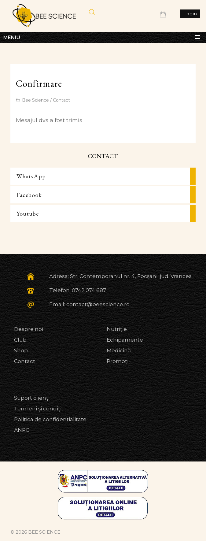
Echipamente (125, 340)
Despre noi (28, 329)
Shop (21, 350)
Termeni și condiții (38, 409)
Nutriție (117, 329)
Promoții (118, 361)
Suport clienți (32, 398)
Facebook (29, 195)
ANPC (21, 430)
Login (190, 14)
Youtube (28, 213)
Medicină (119, 350)
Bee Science (35, 100)
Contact (61, 100)
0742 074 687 (89, 290)
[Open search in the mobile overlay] (92, 12)
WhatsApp (31, 176)
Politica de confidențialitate (50, 419)
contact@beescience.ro (98, 304)
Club (20, 340)
